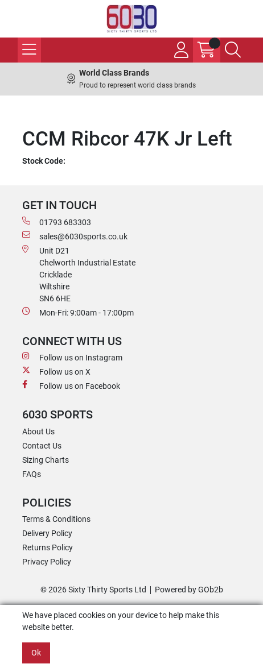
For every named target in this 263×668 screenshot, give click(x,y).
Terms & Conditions (56, 519)
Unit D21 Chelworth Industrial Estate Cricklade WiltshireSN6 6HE (78, 274)
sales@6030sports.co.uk (75, 236)
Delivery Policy (47, 533)
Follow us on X (56, 371)
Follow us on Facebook (71, 385)
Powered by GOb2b (189, 589)
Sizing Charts (45, 459)
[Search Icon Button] (232, 50)
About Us (38, 431)
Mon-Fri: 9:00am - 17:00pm (78, 312)
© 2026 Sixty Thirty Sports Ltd (93, 589)
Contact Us (41, 445)
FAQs (31, 474)
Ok (36, 652)
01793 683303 (56, 222)
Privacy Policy (46, 561)
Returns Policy (47, 547)
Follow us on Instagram (72, 357)
